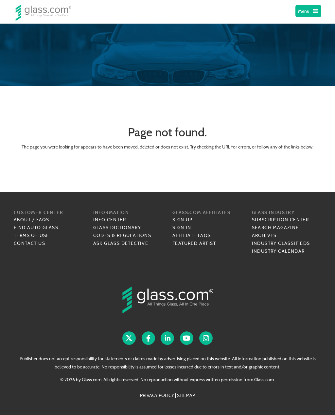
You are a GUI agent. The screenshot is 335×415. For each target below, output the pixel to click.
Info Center (109, 220)
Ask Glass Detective (121, 243)
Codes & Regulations (122, 235)
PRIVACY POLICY (157, 395)
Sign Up (182, 220)
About (22, 220)
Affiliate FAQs (191, 235)
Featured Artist (194, 243)
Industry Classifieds (281, 243)
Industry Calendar (278, 251)
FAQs (42, 220)
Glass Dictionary (117, 227)
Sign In (181, 227)
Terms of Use (31, 235)
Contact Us (29, 243)
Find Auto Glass (36, 227)
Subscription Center (280, 220)
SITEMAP (186, 395)
